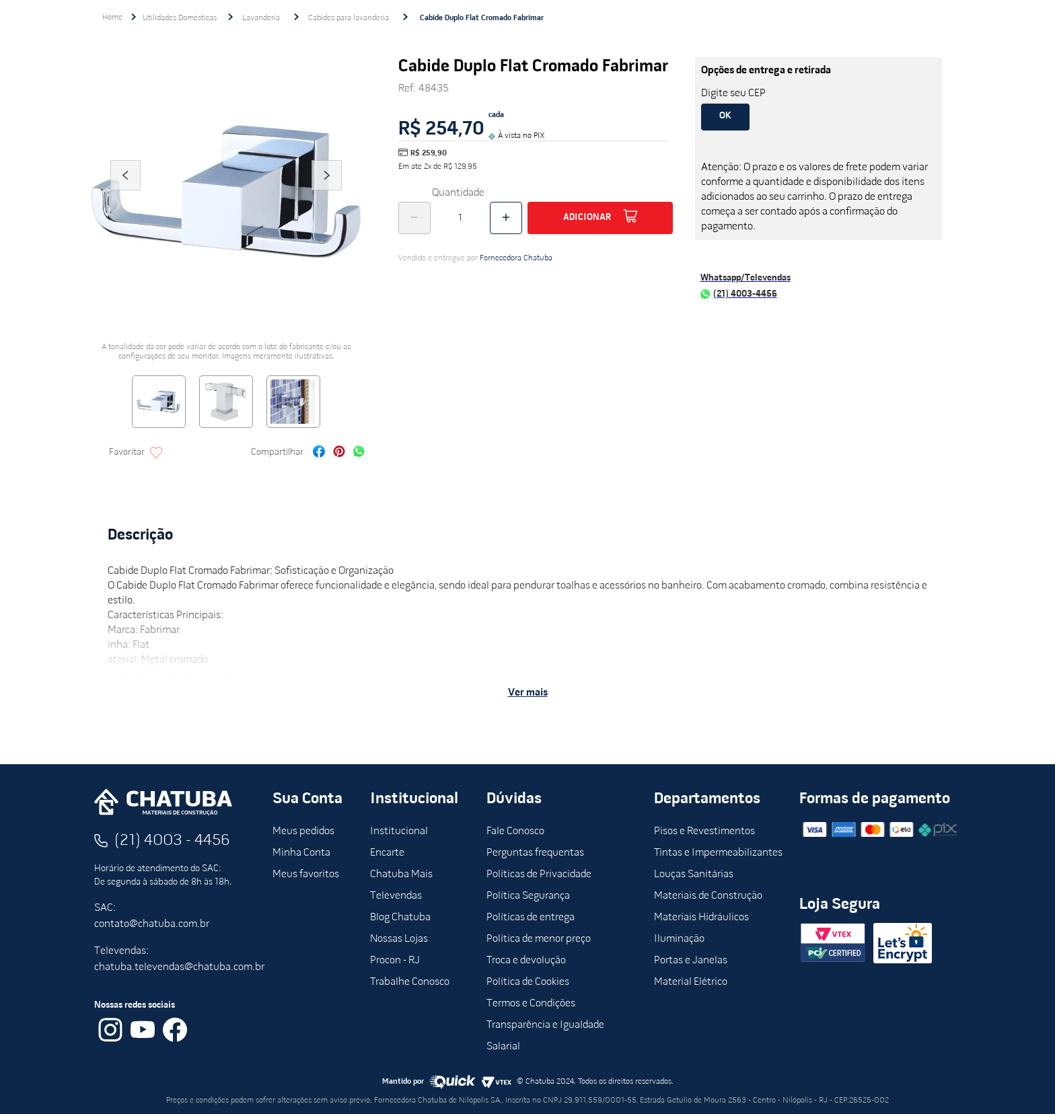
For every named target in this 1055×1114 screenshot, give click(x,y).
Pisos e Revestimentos (704, 831)
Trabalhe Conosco (409, 982)
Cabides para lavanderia (348, 18)
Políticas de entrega (530, 917)
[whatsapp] (359, 453)
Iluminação (679, 939)
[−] (414, 218)
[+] (506, 218)
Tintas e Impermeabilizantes (718, 853)
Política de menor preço (538, 939)
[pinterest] (339, 453)
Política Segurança (528, 896)
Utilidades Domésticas (180, 18)
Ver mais (528, 693)
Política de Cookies (527, 982)
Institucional (399, 831)
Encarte (387, 853)
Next (327, 193)
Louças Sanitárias (693, 874)
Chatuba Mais (401, 874)
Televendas (396, 896)
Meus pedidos (303, 831)
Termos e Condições (530, 1003)
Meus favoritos (305, 874)
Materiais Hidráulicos (701, 917)
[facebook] (319, 453)
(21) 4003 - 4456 (172, 841)
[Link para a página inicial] (112, 17)
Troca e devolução (526, 960)
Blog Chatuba (400, 917)
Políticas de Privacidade (538, 874)
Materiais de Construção (708, 896)
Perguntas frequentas (535, 853)
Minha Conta (301, 853)
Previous (125, 193)
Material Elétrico (690, 982)
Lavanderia (261, 18)
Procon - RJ (395, 960)
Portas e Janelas (690, 960)
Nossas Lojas (399, 939)
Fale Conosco (515, 831)
